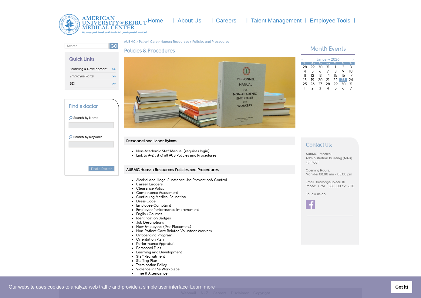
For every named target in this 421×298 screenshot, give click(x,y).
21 (327, 80)
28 (305, 67)
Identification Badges (153, 218)
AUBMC (130, 42)
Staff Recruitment (150, 256)
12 (312, 75)
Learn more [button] (202, 287)
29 (312, 67)
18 (305, 80)
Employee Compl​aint (153, 205)
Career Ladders (149, 184)
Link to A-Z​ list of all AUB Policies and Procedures (176, 155)
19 (312, 80)
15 (335, 75)
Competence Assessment (157, 193)
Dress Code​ (146, 201)
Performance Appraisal (155, 244)
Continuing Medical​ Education (161, 197)
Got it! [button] (401, 287)
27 (320, 84)
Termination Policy (151, 265)
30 (320, 67)
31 (327, 67)
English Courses (149, 214)
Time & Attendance (151, 273)
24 (351, 80)
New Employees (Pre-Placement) (163, 227)
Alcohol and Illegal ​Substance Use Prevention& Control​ (181, 180)
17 (350, 75)
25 (305, 84)
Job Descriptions (150, 222)
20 (320, 80)
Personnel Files (148, 248)
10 (350, 71)
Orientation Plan (150, 239)
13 (320, 75)
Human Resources (175, 42)
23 (343, 80)
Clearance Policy (150, 188)
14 (327, 75)
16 (343, 75)
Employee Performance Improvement (167, 210)
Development (170, 252)
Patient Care (148, 42)
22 (335, 80)
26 (312, 84)
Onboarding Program (154, 235)
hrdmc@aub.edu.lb (330, 182)
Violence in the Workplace (158, 269)
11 (305, 75)
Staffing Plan (146, 261)
